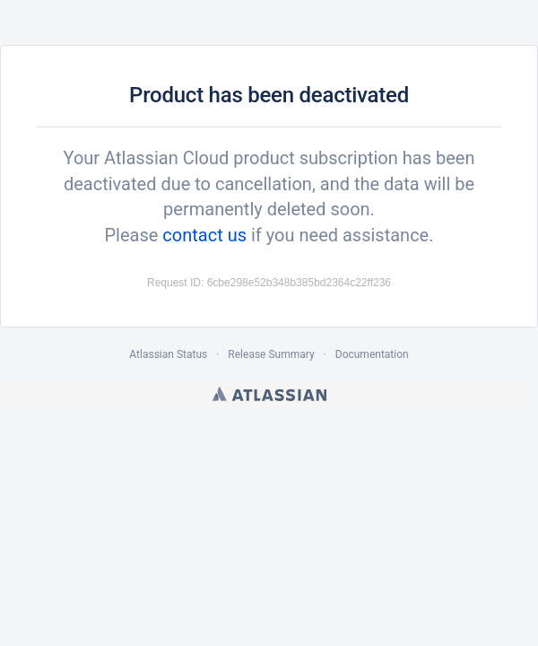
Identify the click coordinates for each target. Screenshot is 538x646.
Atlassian (269, 394)
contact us (204, 235)
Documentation (372, 354)
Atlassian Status (168, 354)
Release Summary (271, 354)
